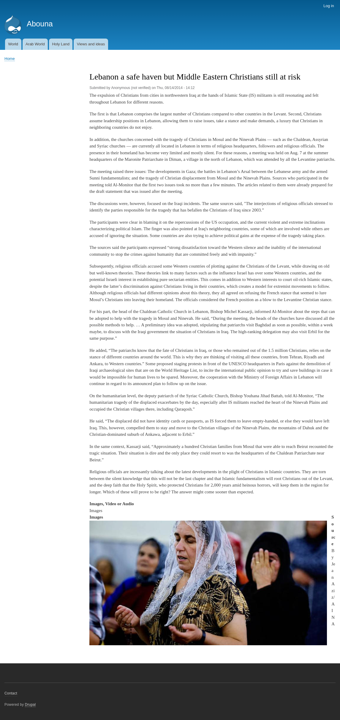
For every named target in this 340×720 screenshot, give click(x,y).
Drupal (30, 704)
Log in (328, 6)
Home (9, 58)
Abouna (40, 24)
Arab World (35, 44)
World (13, 44)
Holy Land (60, 44)
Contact (10, 693)
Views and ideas (91, 44)
